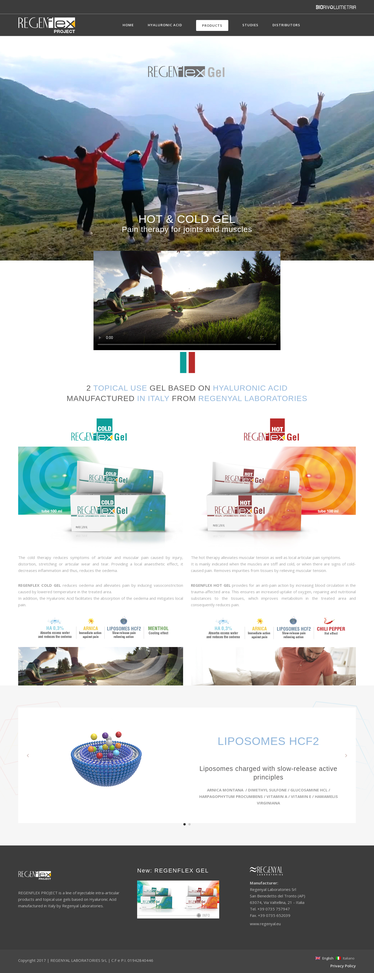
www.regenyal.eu (265, 923)
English (324, 958)
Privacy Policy (343, 965)
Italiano (345, 958)
